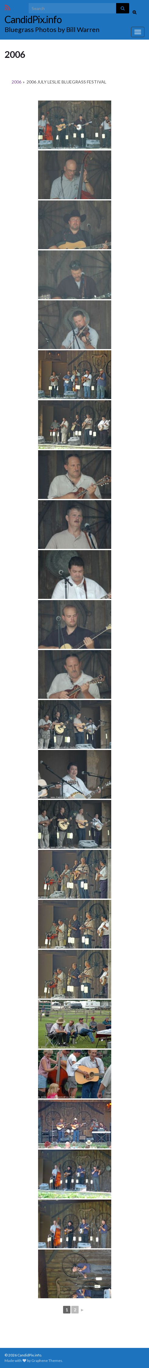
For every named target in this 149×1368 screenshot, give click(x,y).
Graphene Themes (46, 1360)
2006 (16, 81)
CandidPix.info (33, 19)
